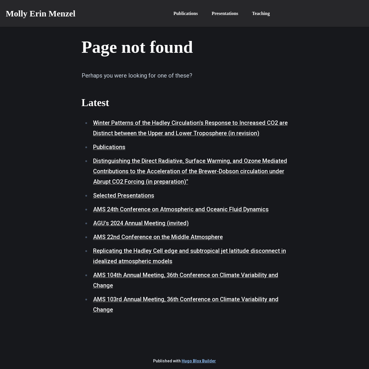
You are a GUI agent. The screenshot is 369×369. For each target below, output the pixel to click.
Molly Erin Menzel (41, 13)
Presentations (225, 13)
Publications (186, 13)
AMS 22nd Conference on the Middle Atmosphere (158, 237)
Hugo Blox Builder (199, 361)
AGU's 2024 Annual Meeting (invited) (141, 223)
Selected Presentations (123, 195)
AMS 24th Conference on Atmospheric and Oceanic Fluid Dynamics (181, 209)
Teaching (261, 13)
